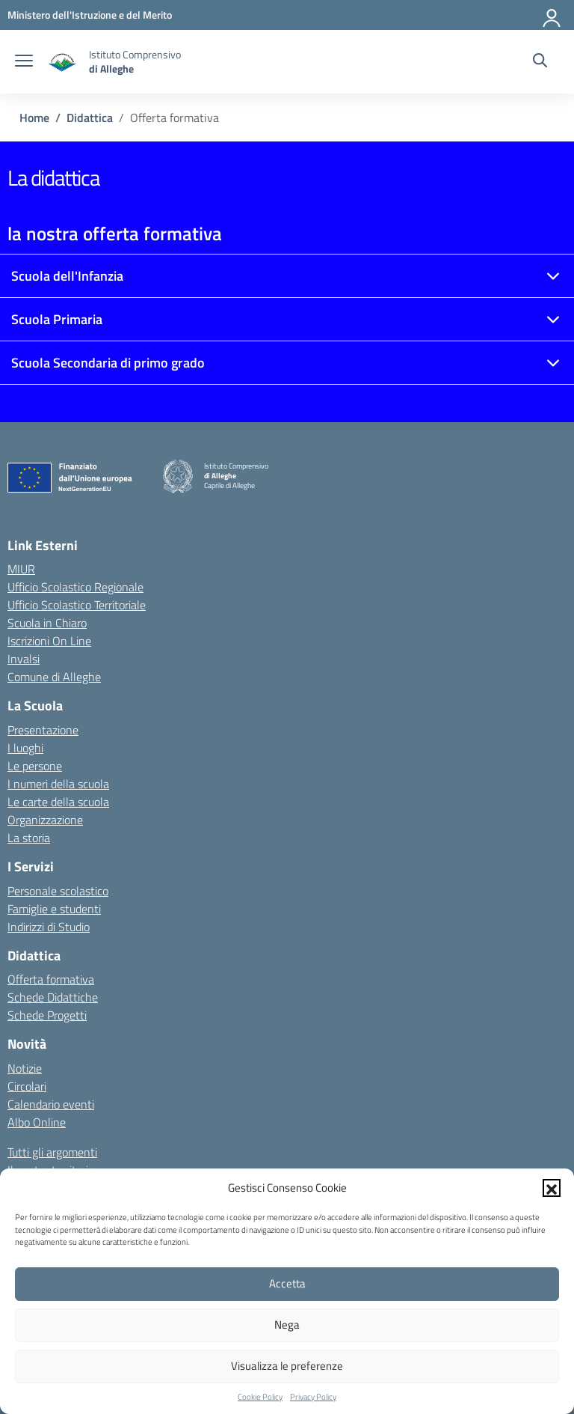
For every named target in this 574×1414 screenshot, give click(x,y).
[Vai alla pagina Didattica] (90, 118)
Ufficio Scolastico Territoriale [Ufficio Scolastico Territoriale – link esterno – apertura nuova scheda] (76, 605)
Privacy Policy (313, 1397)
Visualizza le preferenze (287, 1365)
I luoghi (25, 748)
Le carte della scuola (58, 802)
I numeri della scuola (58, 784)
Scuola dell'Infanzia (67, 276)
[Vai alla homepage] (63, 62)
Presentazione (42, 730)
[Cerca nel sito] (540, 62)
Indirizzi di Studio (48, 927)
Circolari (26, 1086)
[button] (551, 1187)
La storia (28, 838)
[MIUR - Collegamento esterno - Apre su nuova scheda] (89, 14)
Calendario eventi (50, 1104)
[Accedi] (552, 15)
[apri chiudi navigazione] (24, 62)
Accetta (287, 1283)
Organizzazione (45, 820)
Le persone (34, 766)
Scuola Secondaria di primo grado (108, 363)
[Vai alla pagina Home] (34, 118)
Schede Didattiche (52, 997)
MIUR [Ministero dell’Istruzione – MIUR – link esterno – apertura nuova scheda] (21, 569)
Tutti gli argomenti (52, 1152)
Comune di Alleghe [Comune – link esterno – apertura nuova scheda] (54, 677)
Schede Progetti (47, 1015)
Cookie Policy (260, 1397)
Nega (287, 1324)
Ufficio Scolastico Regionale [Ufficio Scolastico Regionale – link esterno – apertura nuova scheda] (75, 587)
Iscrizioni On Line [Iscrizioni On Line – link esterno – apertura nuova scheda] (49, 641)
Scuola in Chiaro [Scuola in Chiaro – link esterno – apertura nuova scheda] (47, 623)
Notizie (24, 1068)
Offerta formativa (50, 979)
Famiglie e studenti (54, 909)
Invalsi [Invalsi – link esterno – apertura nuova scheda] (23, 659)
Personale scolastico (57, 891)
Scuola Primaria (56, 319)
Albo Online (36, 1122)
